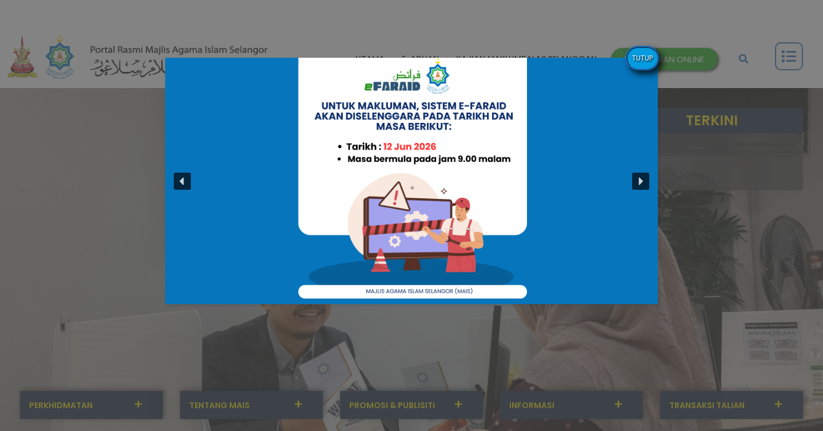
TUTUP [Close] (642, 58)
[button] (182, 181)
